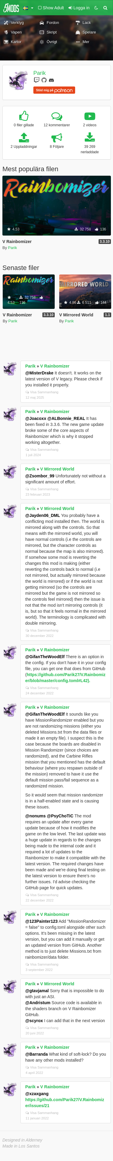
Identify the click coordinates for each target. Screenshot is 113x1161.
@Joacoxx (35, 418)
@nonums (35, 816)
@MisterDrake (39, 373)
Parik (39, 73)
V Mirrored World (57, 469)
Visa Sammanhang (42, 392)
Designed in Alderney (22, 1140)
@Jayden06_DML (42, 515)
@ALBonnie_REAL (66, 418)
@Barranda (36, 1054)
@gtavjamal (37, 990)
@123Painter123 (41, 921)
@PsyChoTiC (60, 816)
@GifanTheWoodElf (45, 656)
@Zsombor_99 (39, 475)
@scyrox (34, 1020)
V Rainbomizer (54, 366)
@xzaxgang (36, 1093)
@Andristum (37, 1002)
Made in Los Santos (21, 1146)
